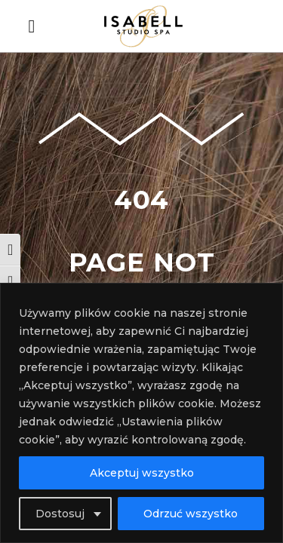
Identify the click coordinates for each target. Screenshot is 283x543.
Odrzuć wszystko (190, 513)
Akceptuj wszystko (142, 473)
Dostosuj (60, 513)
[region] (141, 413)
